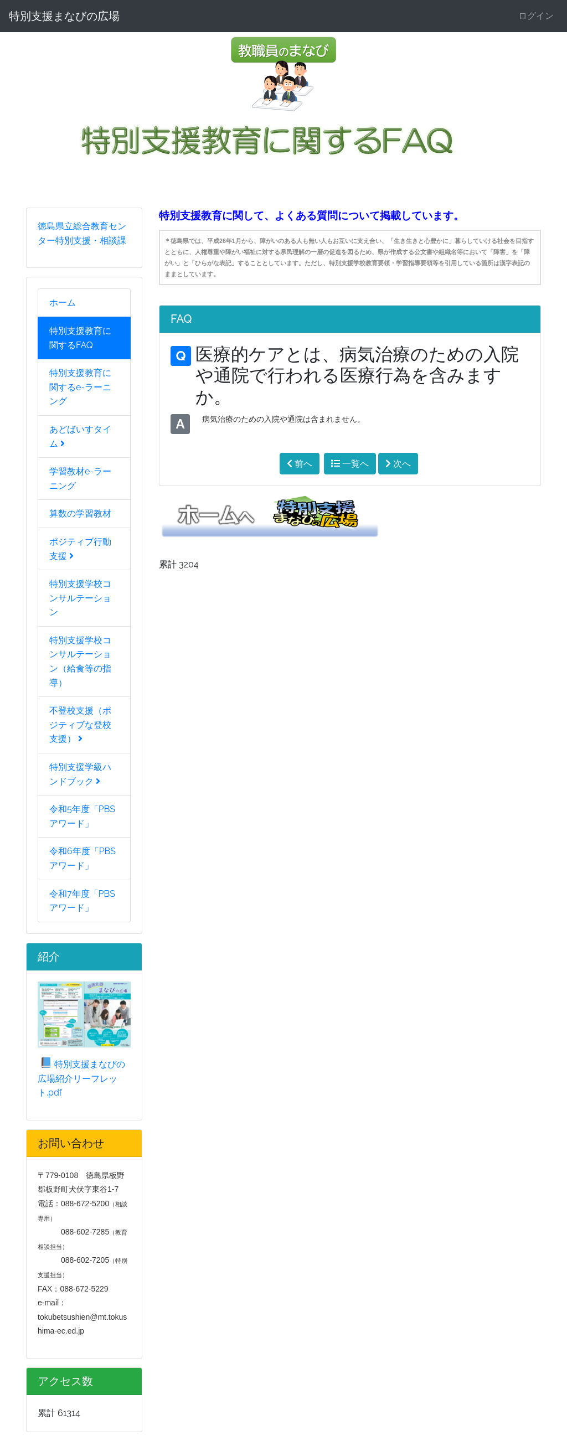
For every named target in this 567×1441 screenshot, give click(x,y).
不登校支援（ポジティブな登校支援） (80, 724)
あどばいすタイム (80, 436)
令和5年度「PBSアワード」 (82, 816)
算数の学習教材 (80, 513)
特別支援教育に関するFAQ (80, 338)
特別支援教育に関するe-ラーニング (80, 387)
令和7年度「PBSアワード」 (82, 901)
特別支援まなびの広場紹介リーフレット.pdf (81, 1078)
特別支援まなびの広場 (64, 16)
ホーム (62, 302)
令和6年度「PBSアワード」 (82, 858)
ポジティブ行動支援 (80, 548)
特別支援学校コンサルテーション (80, 598)
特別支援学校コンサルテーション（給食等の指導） (80, 661)
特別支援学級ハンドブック (80, 774)
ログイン (536, 16)
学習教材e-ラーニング (80, 478)
